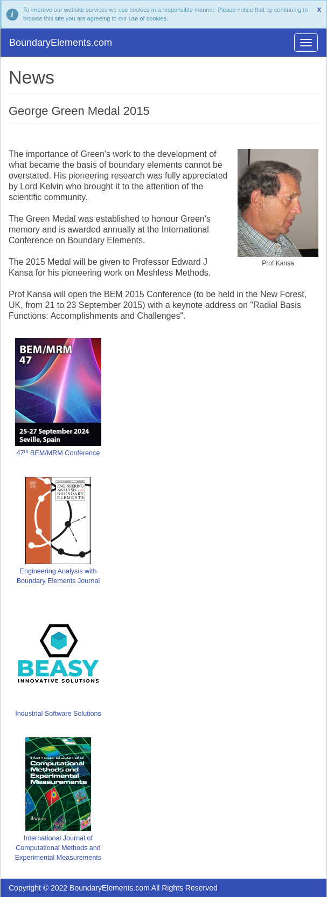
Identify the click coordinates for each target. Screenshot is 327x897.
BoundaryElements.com (60, 42)
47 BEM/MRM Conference (58, 453)
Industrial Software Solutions (58, 713)
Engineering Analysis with (58, 571)
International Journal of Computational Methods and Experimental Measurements (58, 847)
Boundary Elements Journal (58, 581)
